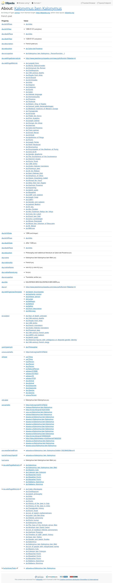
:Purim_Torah (32, 161)
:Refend (30, 304)
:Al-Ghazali (31, 77)
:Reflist (29, 306)
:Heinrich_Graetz (33, 159)
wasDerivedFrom (10, 450)
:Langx (29, 299)
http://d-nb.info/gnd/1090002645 (38, 436)
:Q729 (31, 378)
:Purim (29, 140)
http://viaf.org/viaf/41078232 (36, 352)
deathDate (7, 243)
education (7, 48)
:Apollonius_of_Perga (35, 137)
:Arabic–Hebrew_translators (37, 166)
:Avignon (30, 85)
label (5, 400)
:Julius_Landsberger (34, 219)
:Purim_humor (32, 520)
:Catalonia (31, 87)
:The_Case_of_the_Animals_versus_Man (41, 525)
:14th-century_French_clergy (37, 342)
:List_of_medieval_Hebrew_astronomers (42, 530)
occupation (7, 53)
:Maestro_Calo (32, 470)
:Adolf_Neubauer (33, 144)
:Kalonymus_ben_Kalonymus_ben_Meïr (41, 467)
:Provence (30, 99)
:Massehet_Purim (33, 479)
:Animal (30, 381)
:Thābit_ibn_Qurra (33, 116)
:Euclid (29, 89)
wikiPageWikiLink (9, 63)
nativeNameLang (9, 272)
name (5, 258)
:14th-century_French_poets (37, 332)
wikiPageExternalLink (11, 58)
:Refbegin (30, 301)
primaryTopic (9, 568)
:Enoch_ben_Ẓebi (33, 216)
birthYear (6, 29)
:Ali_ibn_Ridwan (33, 171)
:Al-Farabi (30, 113)
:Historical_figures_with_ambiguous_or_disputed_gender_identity (51, 340)
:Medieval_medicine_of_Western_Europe (42, 109)
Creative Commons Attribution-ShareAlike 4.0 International (79, 579)
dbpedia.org (69, 13)
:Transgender (32, 111)
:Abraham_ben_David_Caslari (38, 527)
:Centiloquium (32, 70)
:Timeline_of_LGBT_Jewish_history (39, 534)
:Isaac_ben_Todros (34, 537)
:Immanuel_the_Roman (35, 68)
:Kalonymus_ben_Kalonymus (40, 455)
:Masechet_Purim (33, 475)
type (4, 357)
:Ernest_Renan (32, 132)
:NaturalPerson (32, 369)
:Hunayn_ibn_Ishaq (34, 123)
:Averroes (30, 125)
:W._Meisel (31, 226)
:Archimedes (31, 80)
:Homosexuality (33, 97)
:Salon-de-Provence (34, 48)
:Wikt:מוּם (30, 228)
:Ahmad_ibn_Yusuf (34, 180)
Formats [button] (36, 3)
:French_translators (34, 325)
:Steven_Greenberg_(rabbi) (37, 178)
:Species (30, 390)
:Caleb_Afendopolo (34, 489)
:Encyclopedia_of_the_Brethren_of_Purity (42, 149)
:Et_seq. (30, 207)
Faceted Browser (88, 3)
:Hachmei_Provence (34, 185)
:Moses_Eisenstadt (34, 221)
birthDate (7, 233)
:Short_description (34, 308)
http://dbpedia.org (43, 13)
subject (5, 316)
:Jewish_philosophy (34, 494)
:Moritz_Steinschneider (35, 66)
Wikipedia (39, 579)
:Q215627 (32, 373)
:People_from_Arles (34, 75)
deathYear (7, 39)
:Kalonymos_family (34, 522)
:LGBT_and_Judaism (34, 195)
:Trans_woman (32, 130)
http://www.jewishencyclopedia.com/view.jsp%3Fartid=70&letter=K (51, 58)
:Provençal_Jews (33, 168)
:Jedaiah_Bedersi (33, 204)
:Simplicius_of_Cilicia (34, 176)
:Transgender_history (35, 508)
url (4, 287)
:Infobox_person (33, 296)
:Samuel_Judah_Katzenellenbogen (39, 106)
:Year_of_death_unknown (36, 316)
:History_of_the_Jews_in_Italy (37, 503)
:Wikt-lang (31, 311)
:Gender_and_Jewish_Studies (37, 539)
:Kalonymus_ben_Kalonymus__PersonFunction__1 (45, 53)
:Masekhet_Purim (33, 477)
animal (17, 13)
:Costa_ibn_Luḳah (33, 214)
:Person (30, 361)
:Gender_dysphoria (34, 154)
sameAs (7, 352)
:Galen (29, 92)
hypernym (7, 347)
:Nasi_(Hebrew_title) (34, 173)
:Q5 (30, 376)
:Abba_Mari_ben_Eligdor (36, 183)
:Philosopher (32, 347)
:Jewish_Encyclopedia (35, 292)
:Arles (29, 24)
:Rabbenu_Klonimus (34, 484)
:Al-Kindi (30, 135)
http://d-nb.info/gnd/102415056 (38, 410)
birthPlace (7, 24)
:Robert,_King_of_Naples (36, 104)
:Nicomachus (32, 147)
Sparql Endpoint (104, 3)
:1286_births (31, 164)
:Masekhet (31, 192)
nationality (7, 262)
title (4, 282)
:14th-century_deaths (35, 73)
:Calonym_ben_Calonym (36, 472)
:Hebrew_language (34, 94)
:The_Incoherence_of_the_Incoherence (41, 156)
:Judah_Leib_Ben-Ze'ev (35, 515)
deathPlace (7, 34)
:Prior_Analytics (32, 118)
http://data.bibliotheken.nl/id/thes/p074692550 (43, 438)
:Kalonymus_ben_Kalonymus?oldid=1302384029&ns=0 (50, 450)
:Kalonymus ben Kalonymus (39, 407)
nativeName (8, 267)
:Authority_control (33, 294)
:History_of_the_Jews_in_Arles (38, 506)
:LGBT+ (29, 199)
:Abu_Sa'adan (32, 209)
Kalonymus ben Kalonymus (38, 8)
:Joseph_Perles (32, 142)
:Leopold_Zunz (32, 63)
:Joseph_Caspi (32, 197)
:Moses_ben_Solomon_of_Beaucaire (40, 223)
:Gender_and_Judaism (35, 202)
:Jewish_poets (32, 190)
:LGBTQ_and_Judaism (35, 335)
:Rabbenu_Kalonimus (35, 482)
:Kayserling (31, 188)
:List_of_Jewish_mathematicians (39, 513)
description (7, 44)
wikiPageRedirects (11, 465)
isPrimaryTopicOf (9, 455)
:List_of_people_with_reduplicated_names (42, 546)
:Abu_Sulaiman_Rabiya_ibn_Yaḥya (39, 211)
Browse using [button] (23, 3)
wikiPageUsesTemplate (12, 292)
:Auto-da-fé (31, 152)
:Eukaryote (31, 385)
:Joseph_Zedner (32, 121)
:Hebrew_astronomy (34, 518)
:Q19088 (32, 371)
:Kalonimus (31, 465)
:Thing (29, 357)
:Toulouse (30, 101)
